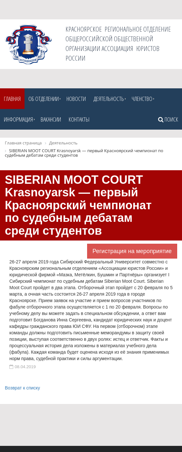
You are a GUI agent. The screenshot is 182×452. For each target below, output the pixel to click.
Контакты (79, 119)
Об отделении (43, 99)
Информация (18, 119)
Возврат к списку (22, 387)
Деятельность (109, 99)
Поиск (168, 119)
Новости (76, 99)
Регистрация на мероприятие (132, 251)
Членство (142, 99)
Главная (12, 99)
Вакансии (51, 119)
